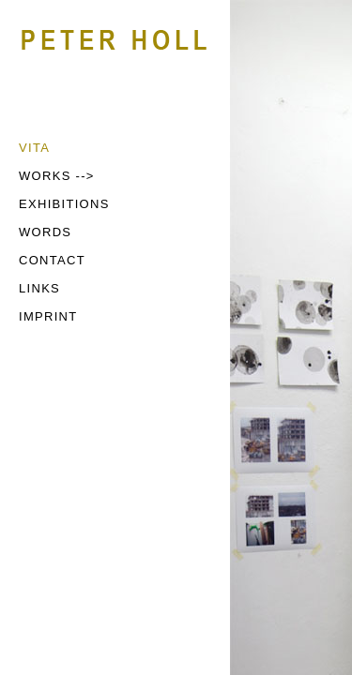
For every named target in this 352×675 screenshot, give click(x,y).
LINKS (39, 288)
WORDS (45, 232)
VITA (34, 148)
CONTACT (52, 260)
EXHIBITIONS (64, 204)
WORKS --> (57, 176)
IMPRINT (48, 316)
